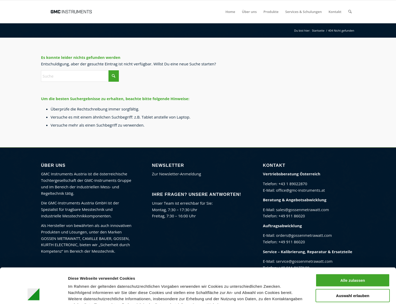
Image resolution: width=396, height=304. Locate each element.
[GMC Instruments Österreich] (71, 11)
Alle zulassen (352, 247)
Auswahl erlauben (352, 262)
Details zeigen (275, 294)
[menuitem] (230, 11)
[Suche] (350, 11)
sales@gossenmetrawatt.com (302, 209)
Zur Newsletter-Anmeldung (176, 173)
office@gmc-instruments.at (300, 190)
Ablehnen (352, 277)
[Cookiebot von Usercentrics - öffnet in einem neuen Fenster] (33, 294)
